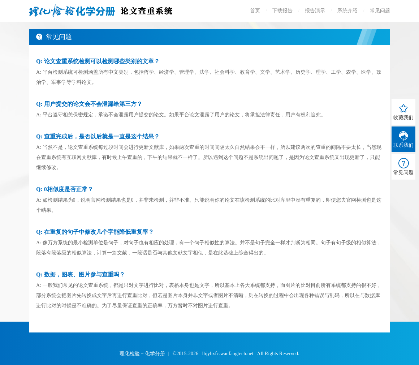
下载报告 (282, 10)
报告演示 (315, 10)
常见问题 (380, 10)
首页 (255, 10)
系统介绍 (347, 10)
